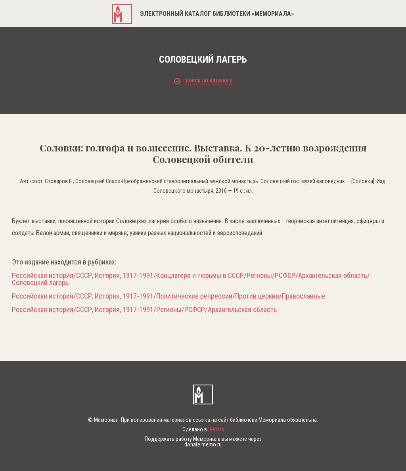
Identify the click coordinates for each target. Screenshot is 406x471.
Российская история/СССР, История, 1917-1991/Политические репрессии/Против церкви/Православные (169, 296)
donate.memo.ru (203, 444)
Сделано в (203, 429)
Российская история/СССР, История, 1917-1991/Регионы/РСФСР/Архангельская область (144, 309)
